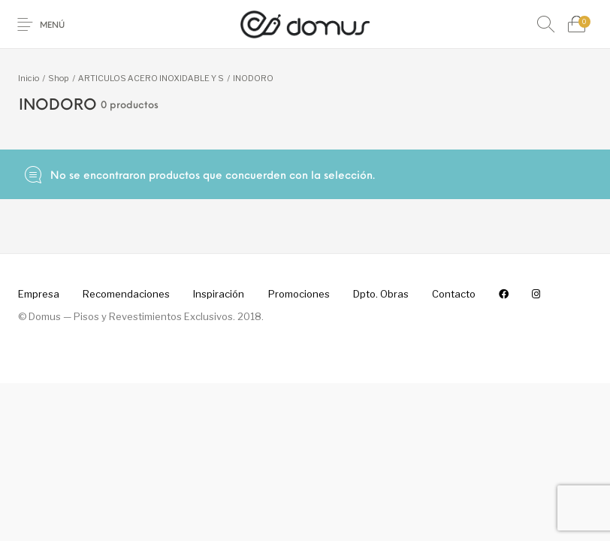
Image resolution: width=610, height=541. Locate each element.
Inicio (28, 78)
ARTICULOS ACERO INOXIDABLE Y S (151, 78)
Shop (58, 78)
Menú (52, 26)
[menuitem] (38, 294)
